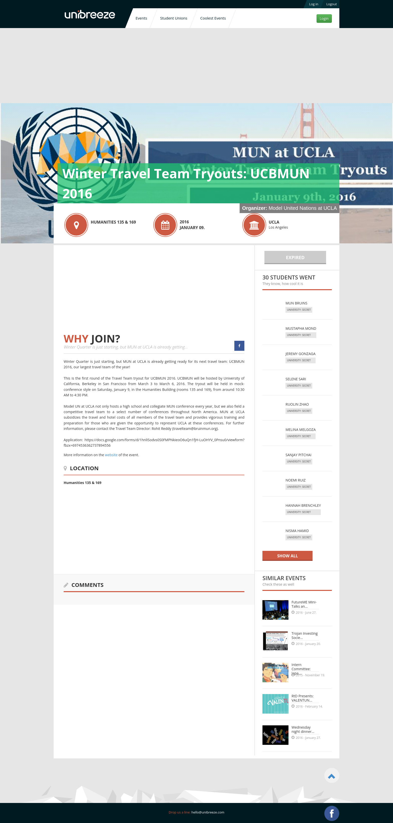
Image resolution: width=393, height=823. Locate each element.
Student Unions (173, 18)
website (111, 454)
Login (324, 18)
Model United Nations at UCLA (303, 208)
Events (141, 18)
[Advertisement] (196, 67)
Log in (313, 4)
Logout (331, 4)
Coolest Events (213, 18)
